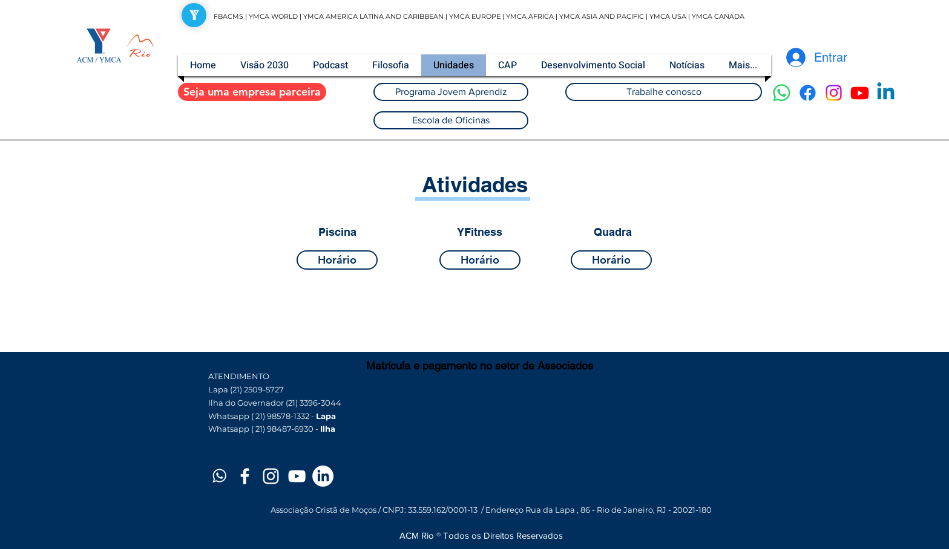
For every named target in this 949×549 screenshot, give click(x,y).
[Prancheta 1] (218, 476)
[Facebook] (807, 92)
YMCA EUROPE (475, 16)
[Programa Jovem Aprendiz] (450, 92)
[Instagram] (833, 92)
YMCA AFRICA (530, 16)
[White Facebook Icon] (244, 476)
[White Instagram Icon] (270, 476)
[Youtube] (859, 92)
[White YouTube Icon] (296, 476)
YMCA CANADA (718, 16)
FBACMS (228, 16)
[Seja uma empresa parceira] (252, 92)
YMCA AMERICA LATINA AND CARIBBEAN (374, 16)
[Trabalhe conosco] (663, 92)
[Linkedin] (885, 92)
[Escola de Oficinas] (450, 120)
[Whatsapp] (781, 92)
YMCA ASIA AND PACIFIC (601, 16)
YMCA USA (667, 16)
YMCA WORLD (273, 16)
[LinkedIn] (322, 476)
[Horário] (337, 260)
